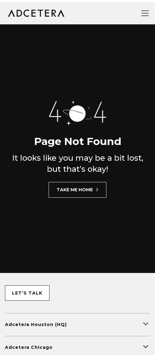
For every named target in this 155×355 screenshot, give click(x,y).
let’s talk (27, 293)
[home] (35, 13)
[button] (144, 13)
